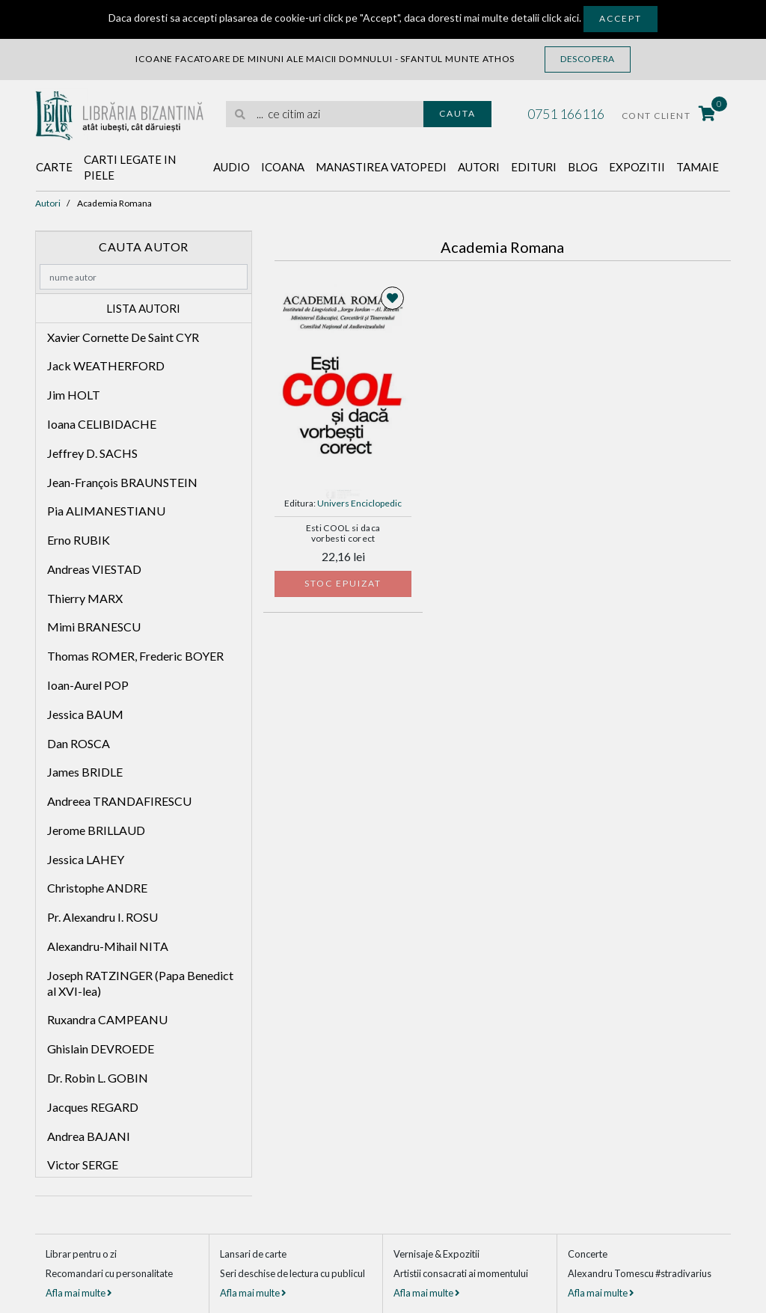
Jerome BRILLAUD (96, 830)
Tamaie (697, 167)
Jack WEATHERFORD (106, 365)
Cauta (457, 113)
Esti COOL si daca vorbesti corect (343, 533)
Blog (583, 167)
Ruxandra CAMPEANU (107, 1019)
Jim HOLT (73, 395)
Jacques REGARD (92, 1107)
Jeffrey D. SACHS (92, 453)
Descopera (587, 58)
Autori (479, 167)
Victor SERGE (82, 1164)
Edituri (534, 167)
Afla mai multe (78, 1293)
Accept (620, 18)
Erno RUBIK (78, 540)
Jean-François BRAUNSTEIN (122, 482)
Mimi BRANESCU (94, 626)
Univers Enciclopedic (359, 503)
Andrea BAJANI (88, 1136)
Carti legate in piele (130, 167)
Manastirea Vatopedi (381, 167)
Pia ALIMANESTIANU (106, 511)
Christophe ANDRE (97, 888)
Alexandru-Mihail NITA (107, 946)
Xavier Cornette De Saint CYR (123, 337)
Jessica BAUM (85, 714)
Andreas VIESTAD (94, 569)
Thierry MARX (85, 598)
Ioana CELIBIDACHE (101, 424)
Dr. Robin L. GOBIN (97, 1078)
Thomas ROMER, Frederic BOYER (135, 656)
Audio (231, 167)
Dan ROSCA (78, 743)
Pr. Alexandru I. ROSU (102, 917)
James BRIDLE (85, 772)
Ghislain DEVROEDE (100, 1048)
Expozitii (637, 167)
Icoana (282, 167)
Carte (54, 167)
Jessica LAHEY (85, 859)
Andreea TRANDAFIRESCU (119, 801)
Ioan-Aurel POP (88, 685)
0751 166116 (565, 113)
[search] (324, 114)
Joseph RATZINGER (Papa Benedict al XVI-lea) (140, 983)
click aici (560, 17)
